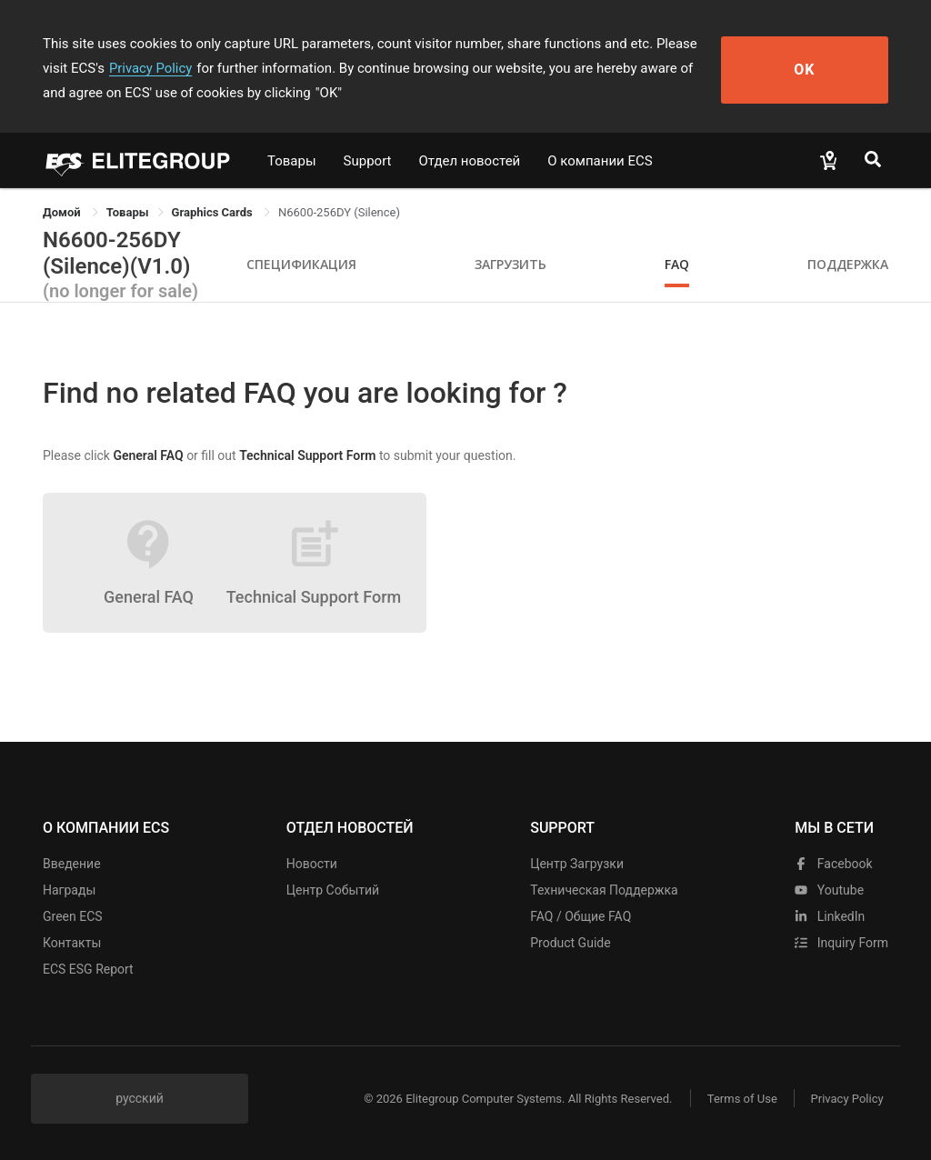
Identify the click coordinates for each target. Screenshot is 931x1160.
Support (368, 161)
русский (139, 1098)
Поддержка (847, 264)
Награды (69, 890)
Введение (72, 863)
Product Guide (570, 942)
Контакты (72, 942)
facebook (833, 863)
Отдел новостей (470, 161)
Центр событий (332, 890)
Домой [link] (63, 212)
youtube (829, 890)
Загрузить (510, 264)
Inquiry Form (841, 942)
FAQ (677, 264)
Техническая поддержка (604, 890)
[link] (127, 212)
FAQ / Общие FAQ (580, 916)
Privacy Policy (123, 68)
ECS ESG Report (88, 969)
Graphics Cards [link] (213, 212)
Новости (311, 863)
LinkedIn (830, 916)
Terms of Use (738, 1098)
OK (822, 68)
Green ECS (73, 916)
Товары (291, 161)
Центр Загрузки (577, 863)
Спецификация (301, 264)
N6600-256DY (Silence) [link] (339, 212)
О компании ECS (599, 161)
